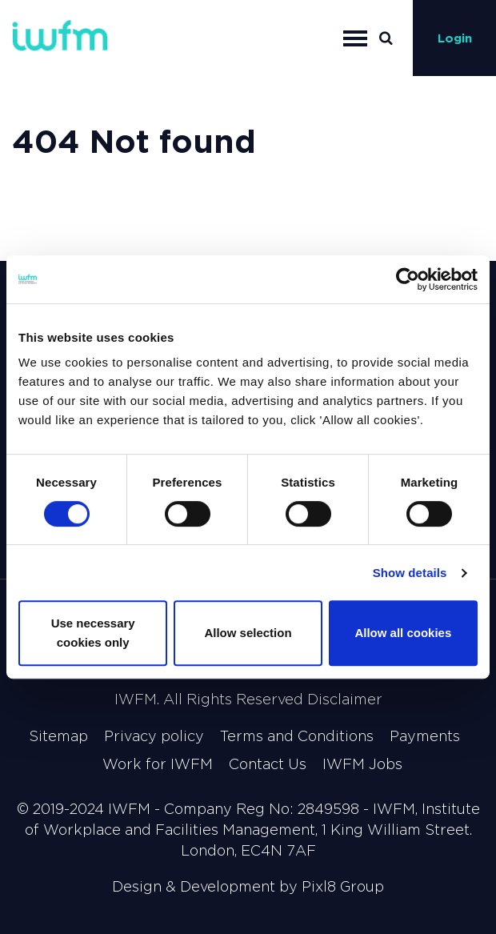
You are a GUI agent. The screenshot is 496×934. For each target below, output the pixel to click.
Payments (425, 736)
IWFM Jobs (362, 764)
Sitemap (58, 736)
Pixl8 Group (343, 887)
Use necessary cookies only (93, 632)
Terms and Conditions (297, 736)
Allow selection (247, 632)
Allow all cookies (402, 632)
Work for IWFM (157, 764)
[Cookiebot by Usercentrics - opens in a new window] (408, 279)
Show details (410, 572)
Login (455, 38)
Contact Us (267, 764)
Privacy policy (154, 736)
